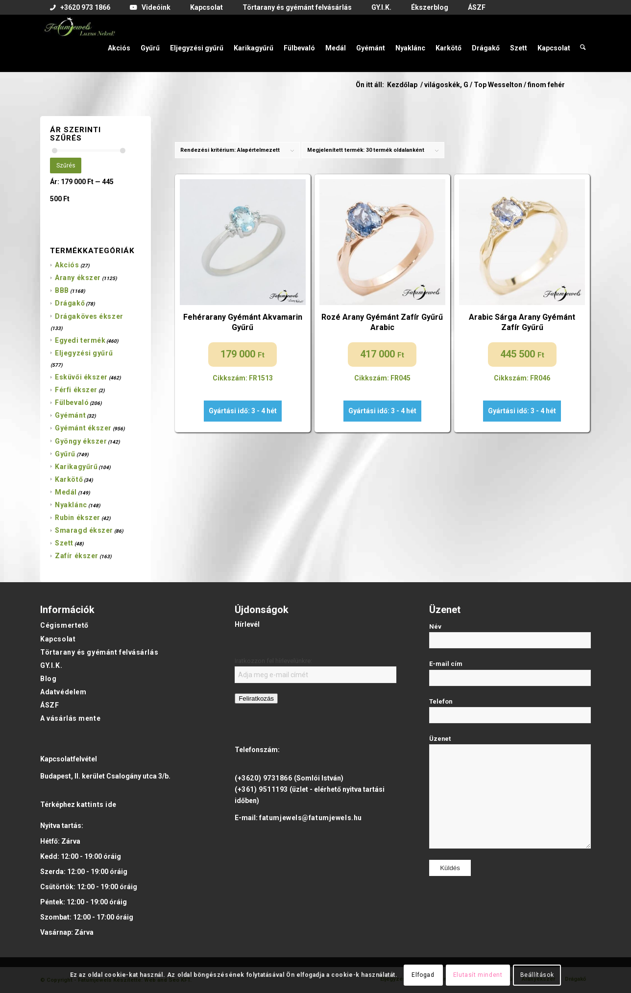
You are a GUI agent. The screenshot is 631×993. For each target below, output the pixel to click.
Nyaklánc (71, 505)
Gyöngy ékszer (81, 441)
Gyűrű (65, 454)
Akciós (67, 265)
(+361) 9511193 (261, 789)
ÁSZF (49, 705)
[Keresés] (583, 43)
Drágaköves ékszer (89, 316)
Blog (48, 679)
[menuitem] (80, 8)
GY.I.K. (51, 665)
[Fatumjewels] (79, 43)
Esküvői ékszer (81, 377)
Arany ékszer (78, 278)
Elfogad (423, 974)
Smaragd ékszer (84, 530)
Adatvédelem (63, 692)
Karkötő (69, 479)
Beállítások (537, 974)
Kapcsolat (57, 639)
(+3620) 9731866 (263, 778)
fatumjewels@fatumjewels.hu (310, 818)
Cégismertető (64, 625)
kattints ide (96, 804)
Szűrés (65, 165)
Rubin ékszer (77, 517)
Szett (64, 543)
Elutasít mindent (478, 974)
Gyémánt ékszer (83, 428)
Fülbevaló (72, 402)
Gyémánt (70, 415)
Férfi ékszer (76, 390)
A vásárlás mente (70, 718)
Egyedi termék (80, 340)
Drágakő (70, 303)
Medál (66, 492)
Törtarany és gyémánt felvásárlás (99, 652)
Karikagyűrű (76, 467)
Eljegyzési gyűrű (84, 353)
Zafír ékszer (76, 556)
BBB (62, 290)
